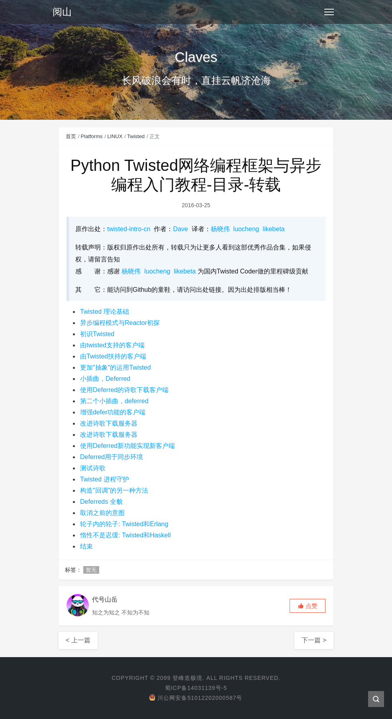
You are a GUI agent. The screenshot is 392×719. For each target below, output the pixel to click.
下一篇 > (314, 640)
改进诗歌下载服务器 (108, 423)
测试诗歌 (93, 468)
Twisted (136, 136)
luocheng (246, 229)
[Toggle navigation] (329, 12)
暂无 (91, 570)
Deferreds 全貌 (101, 501)
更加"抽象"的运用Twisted (115, 367)
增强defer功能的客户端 (112, 412)
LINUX (114, 136)
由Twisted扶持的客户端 (113, 356)
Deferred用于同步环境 (111, 457)
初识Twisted (97, 334)
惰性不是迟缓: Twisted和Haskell (125, 535)
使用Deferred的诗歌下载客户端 (124, 389)
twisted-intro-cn (128, 229)
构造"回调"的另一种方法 (114, 490)
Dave (180, 229)
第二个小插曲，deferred (114, 401)
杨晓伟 (220, 229)
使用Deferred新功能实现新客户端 (127, 445)
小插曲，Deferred (105, 378)
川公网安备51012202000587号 (195, 698)
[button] (307, 606)
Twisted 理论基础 (104, 311)
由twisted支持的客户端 (112, 345)
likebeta (273, 229)
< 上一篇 (78, 640)
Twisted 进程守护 (104, 479)
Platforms (92, 136)
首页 (71, 136)
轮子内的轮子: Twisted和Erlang (124, 524)
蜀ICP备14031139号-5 (196, 688)
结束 (86, 546)
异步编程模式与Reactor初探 (120, 322)
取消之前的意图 (102, 512)
